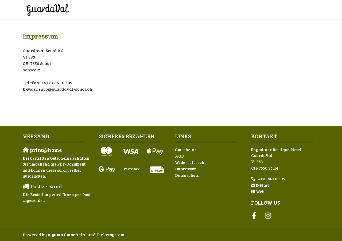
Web (260, 191)
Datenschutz (187, 175)
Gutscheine (186, 149)
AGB (179, 156)
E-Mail (262, 185)
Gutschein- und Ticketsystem (86, 234)
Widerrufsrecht (190, 162)
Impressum (186, 168)
